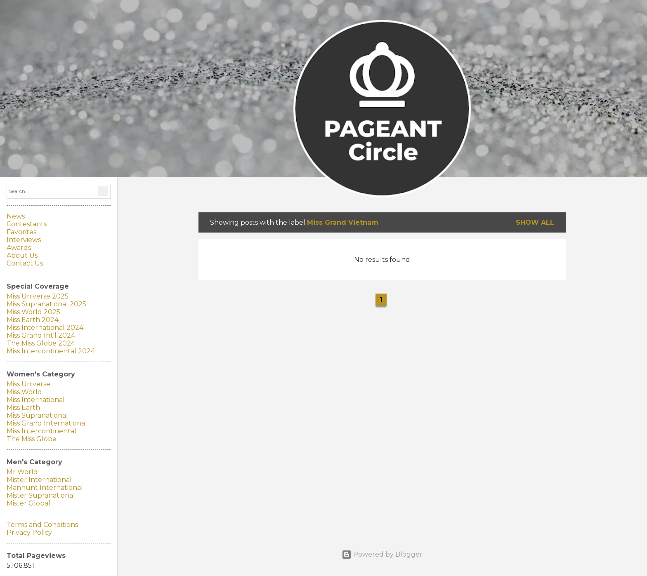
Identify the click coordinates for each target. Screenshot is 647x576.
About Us (22, 255)
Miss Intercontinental (41, 431)
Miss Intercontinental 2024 (51, 351)
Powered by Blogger (382, 554)
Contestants (27, 224)
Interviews (24, 240)
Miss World (24, 392)
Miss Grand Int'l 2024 (41, 335)
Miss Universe (28, 384)
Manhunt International (45, 487)
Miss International (36, 400)
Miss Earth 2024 (33, 320)
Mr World (22, 472)
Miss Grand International (47, 423)
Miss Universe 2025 (37, 296)
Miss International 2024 (45, 327)
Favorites (21, 232)
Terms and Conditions (42, 525)
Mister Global (28, 503)
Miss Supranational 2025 (46, 304)
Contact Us (25, 263)
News (16, 216)
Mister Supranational (41, 495)
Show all (535, 222)
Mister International (39, 480)
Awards (19, 248)
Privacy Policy (29, 532)
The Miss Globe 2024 (41, 343)
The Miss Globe (32, 439)
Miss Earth (23, 407)
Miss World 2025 (33, 312)
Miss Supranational (37, 415)
